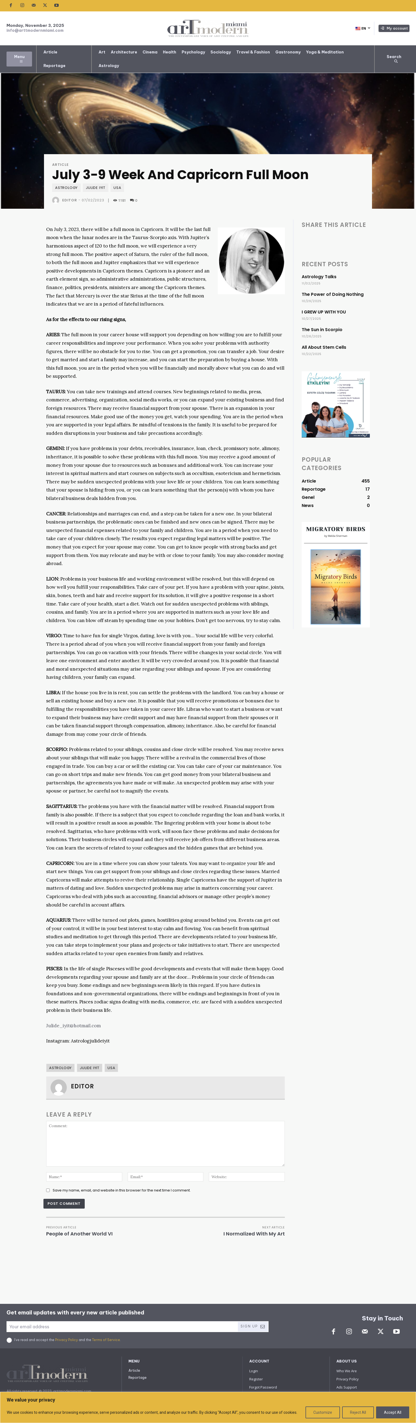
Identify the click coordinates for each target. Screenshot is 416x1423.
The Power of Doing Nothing (333, 294)
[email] (122, 1326)
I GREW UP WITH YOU (324, 312)
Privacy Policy (66, 1340)
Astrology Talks (319, 277)
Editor (69, 200)
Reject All (358, 1412)
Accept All (392, 1412)
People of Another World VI (79, 1233)
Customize (322, 1412)
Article (60, 164)
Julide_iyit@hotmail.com (73, 1026)
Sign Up (253, 1326)
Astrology (66, 187)
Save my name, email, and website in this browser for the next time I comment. (122, 1190)
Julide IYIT (95, 187)
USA (117, 187)
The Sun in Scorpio (322, 330)
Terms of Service (106, 1340)
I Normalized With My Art (254, 1233)
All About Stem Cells (324, 347)
